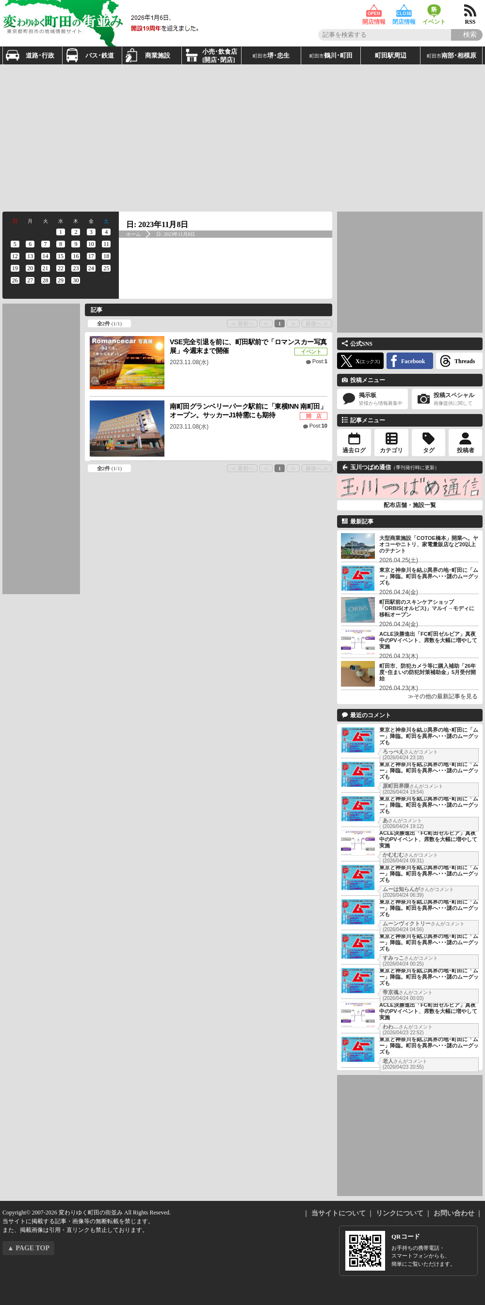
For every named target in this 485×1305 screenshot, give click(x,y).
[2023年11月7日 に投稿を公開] (45, 244)
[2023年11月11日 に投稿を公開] (106, 244)
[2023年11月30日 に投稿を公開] (75, 280)
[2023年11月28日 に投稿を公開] (45, 280)
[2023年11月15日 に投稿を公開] (60, 256)
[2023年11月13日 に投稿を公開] (29, 256)
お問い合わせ (454, 1213)
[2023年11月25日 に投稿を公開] (106, 268)
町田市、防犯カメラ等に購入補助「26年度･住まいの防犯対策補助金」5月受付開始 (427, 672)
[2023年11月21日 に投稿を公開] (45, 268)
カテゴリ (391, 450)
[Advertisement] (189, 137)
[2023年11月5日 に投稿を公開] (14, 244)
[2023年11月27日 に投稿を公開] (29, 280)
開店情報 (374, 10)
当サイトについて (338, 1213)
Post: (319, 361)
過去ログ (354, 450)
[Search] (467, 35)
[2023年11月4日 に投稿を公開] (106, 232)
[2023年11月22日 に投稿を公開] (60, 268)
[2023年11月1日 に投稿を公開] (60, 232)
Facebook (413, 361)
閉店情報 (404, 10)
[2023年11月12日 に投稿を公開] (14, 256)
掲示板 (372, 399)
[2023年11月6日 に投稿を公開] (29, 244)
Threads (464, 361)
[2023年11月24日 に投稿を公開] (90, 268)
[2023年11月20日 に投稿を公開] (29, 268)
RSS (470, 10)
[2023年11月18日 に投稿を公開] (106, 256)
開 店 (314, 416)
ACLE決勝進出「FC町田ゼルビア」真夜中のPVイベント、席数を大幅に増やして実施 (428, 640)
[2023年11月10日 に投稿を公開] (90, 244)
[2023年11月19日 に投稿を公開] (14, 268)
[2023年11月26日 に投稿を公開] (14, 280)
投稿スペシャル (447, 399)
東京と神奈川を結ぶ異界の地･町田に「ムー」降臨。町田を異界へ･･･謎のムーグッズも (429, 576)
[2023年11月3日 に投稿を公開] (90, 232)
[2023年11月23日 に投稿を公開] (75, 268)
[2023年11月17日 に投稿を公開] (90, 256)
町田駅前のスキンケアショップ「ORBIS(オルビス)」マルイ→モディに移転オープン (426, 608)
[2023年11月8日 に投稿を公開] (60, 244)
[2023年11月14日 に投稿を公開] (45, 256)
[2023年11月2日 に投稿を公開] (75, 232)
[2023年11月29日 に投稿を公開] (60, 280)
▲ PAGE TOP (28, 1248)
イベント (434, 10)
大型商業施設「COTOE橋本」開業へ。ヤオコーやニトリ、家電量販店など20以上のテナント (428, 544)
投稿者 (465, 450)
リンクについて (399, 1213)
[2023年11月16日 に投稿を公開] (75, 256)
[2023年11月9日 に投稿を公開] (75, 244)
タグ (429, 450)
